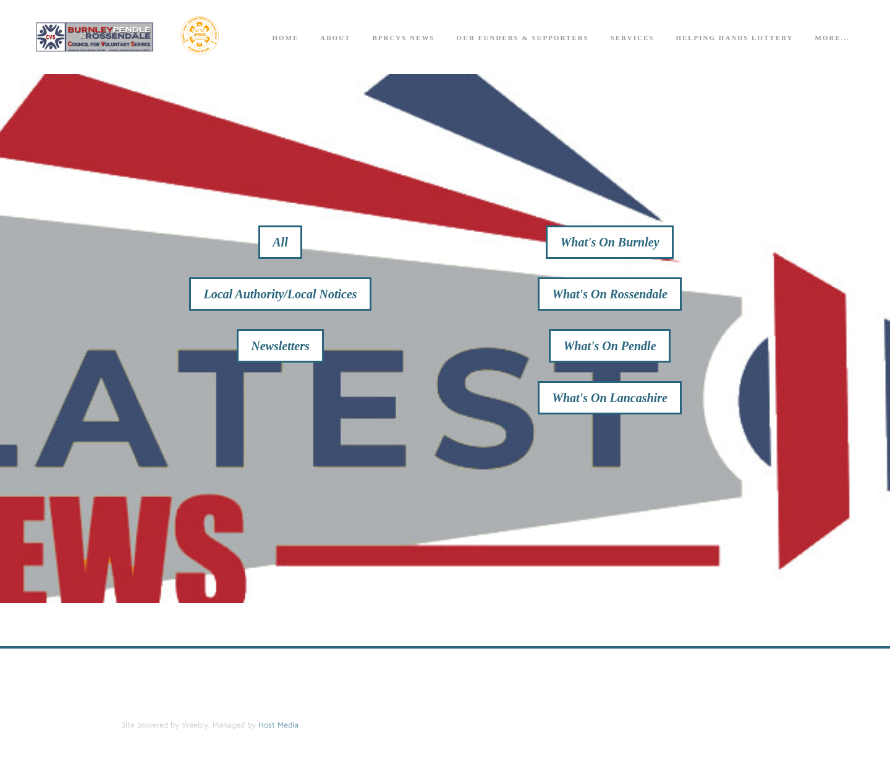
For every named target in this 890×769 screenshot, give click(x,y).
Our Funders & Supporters (523, 37)
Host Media (278, 724)
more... (832, 37)
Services (633, 37)
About (335, 37)
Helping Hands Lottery (734, 37)
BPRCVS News (403, 37)
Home (285, 37)
